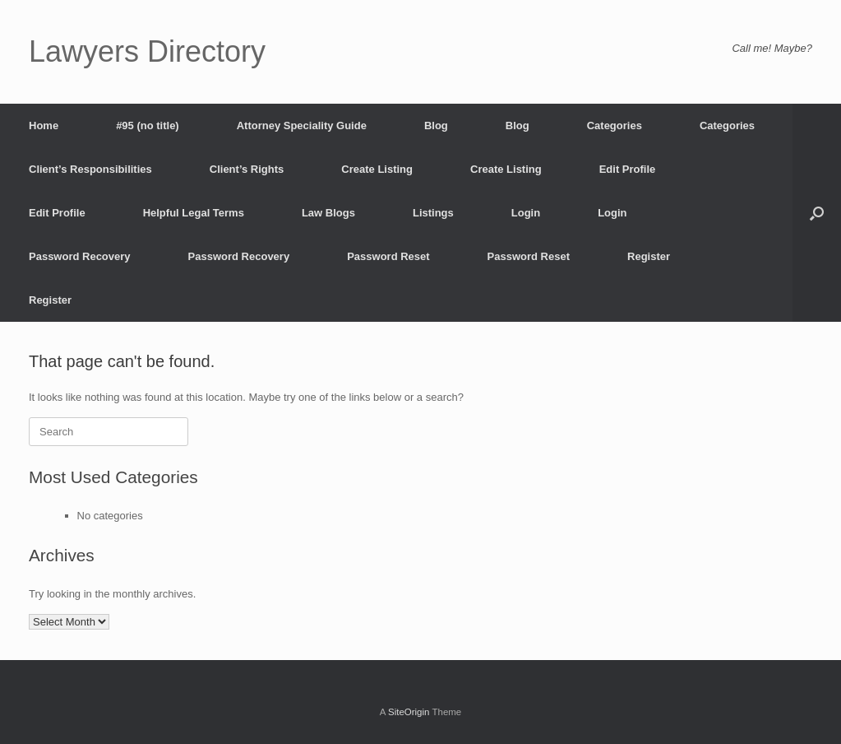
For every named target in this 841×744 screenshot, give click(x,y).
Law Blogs (328, 213)
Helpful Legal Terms (193, 213)
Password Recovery (80, 256)
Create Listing (377, 169)
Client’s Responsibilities (90, 169)
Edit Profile (627, 169)
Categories (614, 125)
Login (525, 213)
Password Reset (388, 256)
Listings (433, 213)
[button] (816, 213)
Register (648, 256)
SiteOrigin (409, 712)
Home (43, 125)
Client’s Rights (247, 169)
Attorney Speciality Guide (302, 125)
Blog (436, 125)
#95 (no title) (147, 125)
